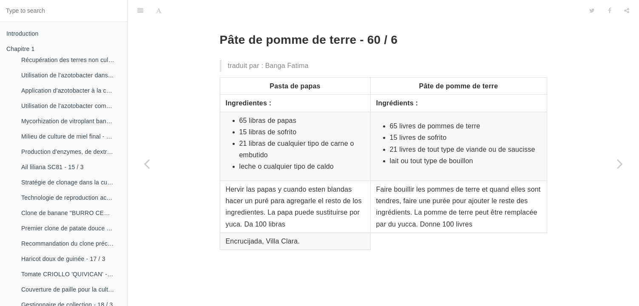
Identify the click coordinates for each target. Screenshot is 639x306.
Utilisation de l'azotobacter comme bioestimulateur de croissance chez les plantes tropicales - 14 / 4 (71, 105)
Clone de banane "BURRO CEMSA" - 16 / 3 (71, 213)
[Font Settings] (159, 10)
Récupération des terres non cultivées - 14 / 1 (71, 60)
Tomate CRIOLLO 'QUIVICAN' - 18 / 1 (71, 274)
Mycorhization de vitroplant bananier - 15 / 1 (71, 121)
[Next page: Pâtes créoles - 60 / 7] (620, 163)
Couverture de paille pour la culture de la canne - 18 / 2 (71, 289)
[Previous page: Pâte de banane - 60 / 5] (147, 163)
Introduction (22, 33)
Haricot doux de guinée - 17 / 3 (63, 258)
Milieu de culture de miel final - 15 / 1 (71, 136)
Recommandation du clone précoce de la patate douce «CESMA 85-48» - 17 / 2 (71, 243)
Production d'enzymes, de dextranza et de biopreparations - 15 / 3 (71, 151)
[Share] (627, 10)
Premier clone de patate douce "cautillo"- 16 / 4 (71, 228)
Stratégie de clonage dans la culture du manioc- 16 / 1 (71, 182)
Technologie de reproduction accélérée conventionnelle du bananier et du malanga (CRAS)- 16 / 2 (71, 197)
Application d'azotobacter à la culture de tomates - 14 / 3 (71, 90)
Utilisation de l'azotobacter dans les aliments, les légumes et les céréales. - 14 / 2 (71, 75)
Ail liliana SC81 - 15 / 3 (52, 167)
